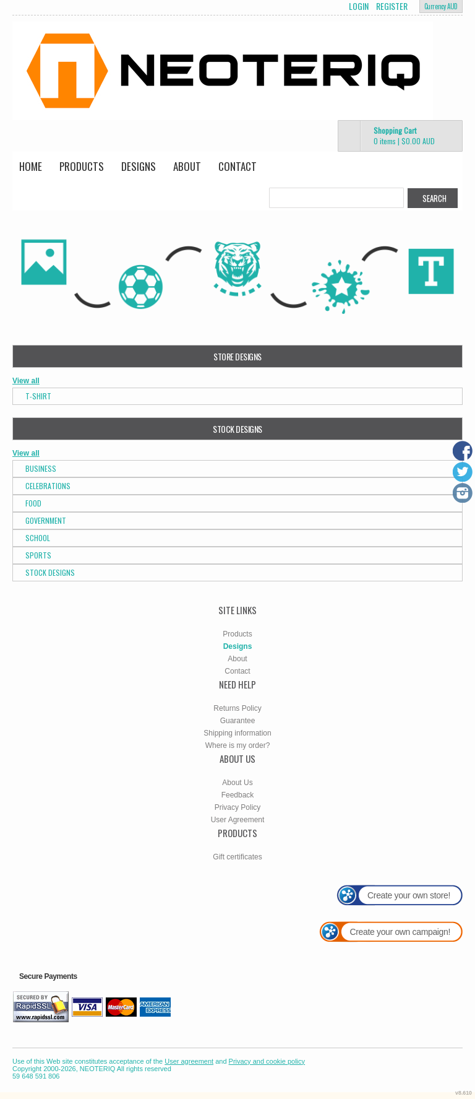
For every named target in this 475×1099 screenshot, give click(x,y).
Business (40, 468)
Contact (237, 166)
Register (392, 6)
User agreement (189, 1061)
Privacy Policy (238, 807)
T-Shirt (38, 396)
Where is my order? (237, 745)
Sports (38, 555)
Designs (138, 166)
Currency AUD (441, 6)
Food (33, 503)
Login (359, 6)
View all (26, 380)
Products (81, 166)
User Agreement (238, 819)
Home (30, 166)
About (187, 166)
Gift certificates (237, 857)
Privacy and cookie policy (267, 1061)
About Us (237, 782)
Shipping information (237, 733)
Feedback (237, 795)
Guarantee (237, 720)
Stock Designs (50, 572)
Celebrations (48, 485)
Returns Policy (237, 708)
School (37, 537)
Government (45, 520)
